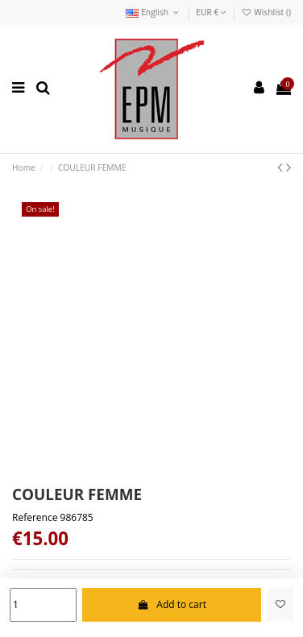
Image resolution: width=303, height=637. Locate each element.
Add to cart (171, 604)
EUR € (211, 12)
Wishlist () (266, 12)
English (153, 12)
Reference (34, 517)
